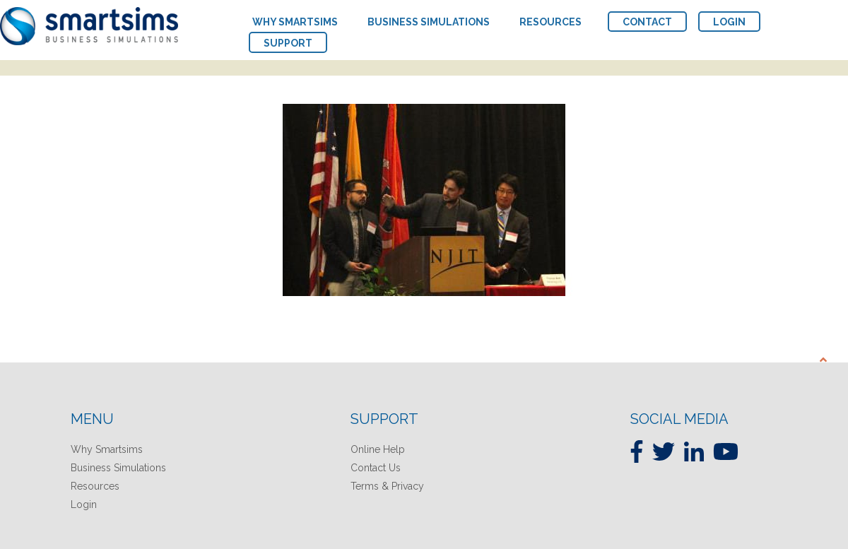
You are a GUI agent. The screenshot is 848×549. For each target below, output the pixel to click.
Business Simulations (118, 467)
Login (84, 504)
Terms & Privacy (387, 486)
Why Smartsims (107, 449)
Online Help (378, 449)
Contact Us (376, 467)
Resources (95, 486)
